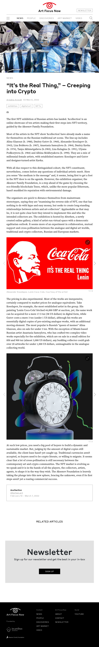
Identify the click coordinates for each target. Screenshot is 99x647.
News (9, 78)
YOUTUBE (79, 614)
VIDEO (79, 18)
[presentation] (4, 263)
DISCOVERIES (46, 18)
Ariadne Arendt (14, 99)
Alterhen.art (16, 493)
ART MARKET (65, 18)
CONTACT (59, 618)
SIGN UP (49, 571)
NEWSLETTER (84, 10)
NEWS (20, 18)
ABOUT (58, 614)
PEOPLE (31, 18)
